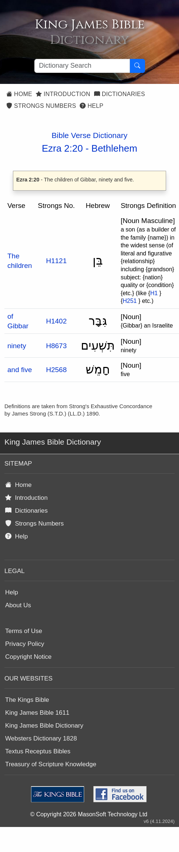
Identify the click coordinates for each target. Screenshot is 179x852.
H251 (130, 301)
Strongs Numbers (41, 106)
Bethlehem (114, 148)
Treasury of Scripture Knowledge (50, 764)
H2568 (56, 370)
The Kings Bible (27, 699)
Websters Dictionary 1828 (41, 738)
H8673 (56, 346)
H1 (154, 293)
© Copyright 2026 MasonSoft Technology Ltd (88, 814)
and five (19, 370)
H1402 (56, 321)
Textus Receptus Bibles (37, 751)
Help (91, 106)
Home (19, 94)
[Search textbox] (82, 66)
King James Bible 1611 (37, 712)
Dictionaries (119, 94)
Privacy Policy (24, 643)
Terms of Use (23, 630)
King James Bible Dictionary (44, 725)
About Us (18, 605)
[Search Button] (137, 66)
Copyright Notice (28, 656)
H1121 (56, 261)
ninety (16, 346)
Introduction (63, 94)
